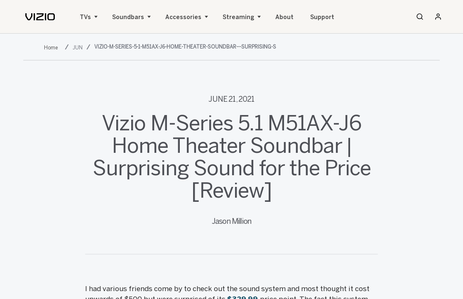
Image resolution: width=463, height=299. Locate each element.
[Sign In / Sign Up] (438, 16)
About (284, 17)
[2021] (52, 47)
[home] (40, 17)
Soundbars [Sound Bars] (128, 17)
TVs (85, 17)
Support (322, 17)
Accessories (183, 17)
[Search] (420, 16)
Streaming (238, 17)
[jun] (78, 47)
